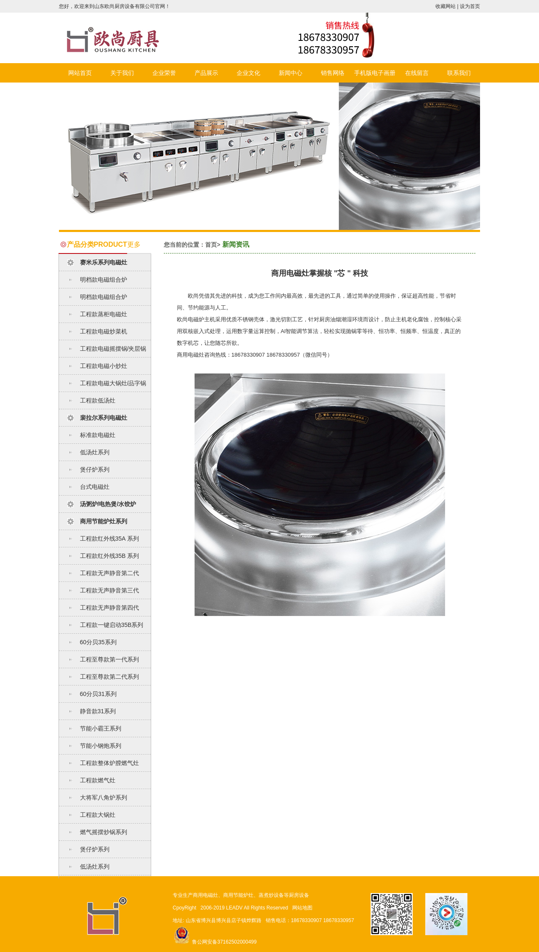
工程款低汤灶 (97, 400)
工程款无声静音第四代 (109, 607)
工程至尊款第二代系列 (109, 676)
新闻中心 (290, 72)
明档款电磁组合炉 (103, 279)
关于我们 (122, 72)
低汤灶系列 (94, 452)
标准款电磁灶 (97, 435)
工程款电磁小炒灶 (103, 366)
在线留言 (417, 72)
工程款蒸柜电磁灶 (103, 314)
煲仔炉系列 (94, 469)
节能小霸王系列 (100, 728)
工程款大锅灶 (97, 814)
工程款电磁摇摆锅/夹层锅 (113, 348)
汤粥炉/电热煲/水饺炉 (108, 504)
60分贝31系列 (98, 694)
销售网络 (332, 72)
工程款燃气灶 (97, 780)
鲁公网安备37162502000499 (214, 942)
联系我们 (459, 72)
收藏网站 (445, 6)
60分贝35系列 (98, 642)
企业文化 (248, 72)
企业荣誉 (164, 72)
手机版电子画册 (374, 72)
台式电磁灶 (94, 486)
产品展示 (206, 72)
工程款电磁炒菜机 (103, 331)
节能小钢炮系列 (100, 745)
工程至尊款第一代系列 (109, 659)
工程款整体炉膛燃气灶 (109, 763)
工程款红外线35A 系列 (109, 538)
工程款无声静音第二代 (109, 573)
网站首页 (80, 72)
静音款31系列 (98, 711)
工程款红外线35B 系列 (109, 555)
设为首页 (470, 6)
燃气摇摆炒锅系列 (103, 832)
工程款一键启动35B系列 (112, 624)
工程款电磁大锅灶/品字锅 (113, 383)
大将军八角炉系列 (103, 797)
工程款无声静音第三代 (109, 590)
